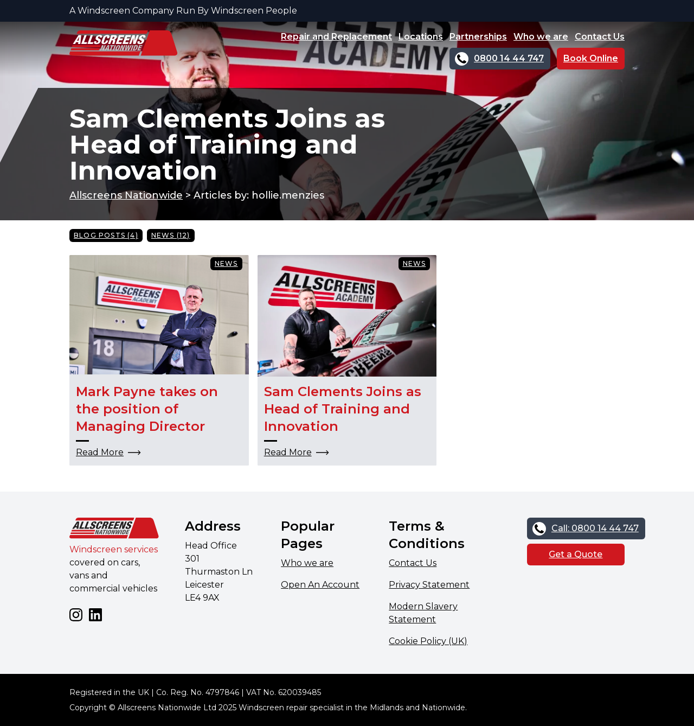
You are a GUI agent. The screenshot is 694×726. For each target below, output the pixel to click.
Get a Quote (575, 554)
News (226, 263)
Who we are (540, 36)
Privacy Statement (429, 584)
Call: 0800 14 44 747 (595, 528)
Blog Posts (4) (106, 235)
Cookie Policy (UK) (428, 641)
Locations (421, 36)
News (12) (170, 235)
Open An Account (320, 584)
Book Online (590, 58)
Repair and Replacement (336, 36)
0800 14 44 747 (509, 58)
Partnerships (478, 36)
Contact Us (600, 36)
